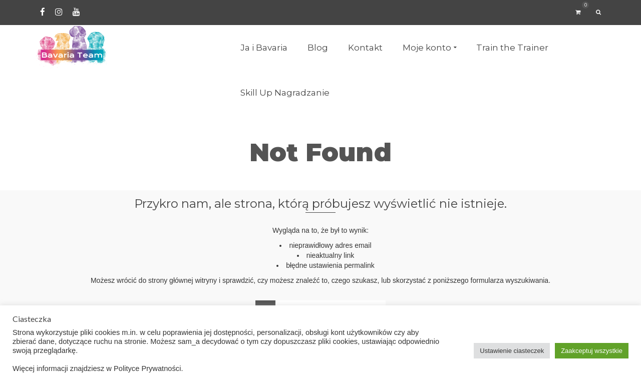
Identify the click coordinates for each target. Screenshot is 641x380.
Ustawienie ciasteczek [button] (512, 350)
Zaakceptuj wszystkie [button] (591, 350)
